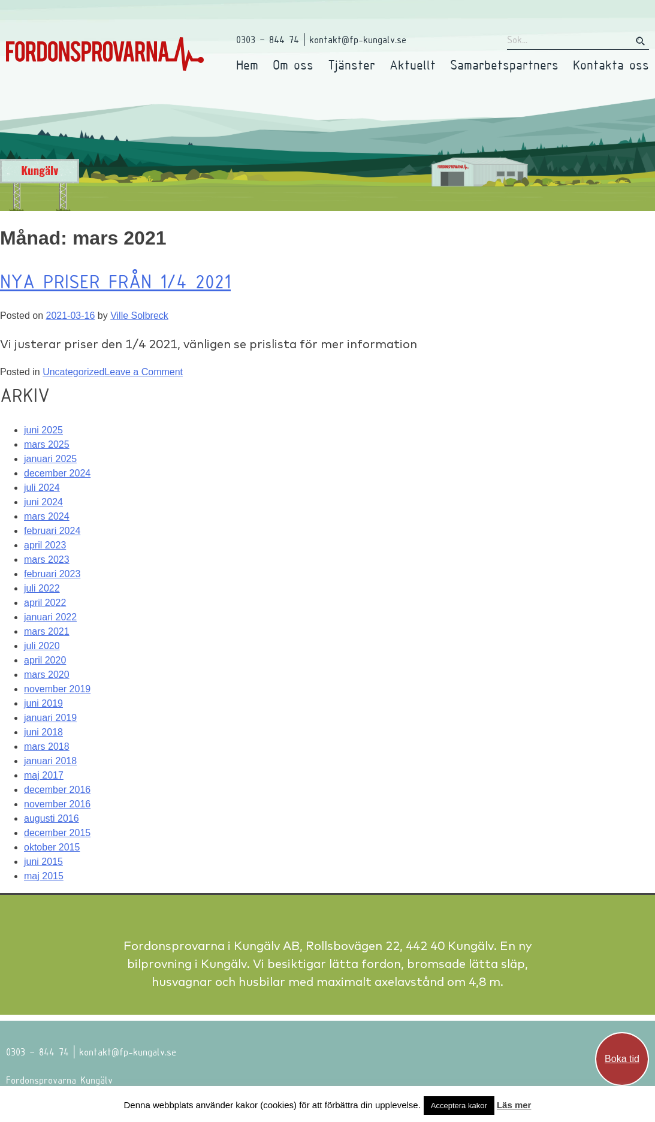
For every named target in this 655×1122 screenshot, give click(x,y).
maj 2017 (44, 775)
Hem (247, 64)
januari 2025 (50, 459)
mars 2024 (47, 516)
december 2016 (57, 790)
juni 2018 (43, 732)
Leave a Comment (143, 372)
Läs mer (514, 1105)
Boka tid (622, 1059)
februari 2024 (52, 531)
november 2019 (57, 689)
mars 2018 (47, 746)
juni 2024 (43, 502)
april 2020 (45, 660)
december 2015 (57, 833)
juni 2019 (43, 703)
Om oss (293, 64)
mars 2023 (47, 559)
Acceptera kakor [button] (459, 1105)
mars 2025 (47, 444)
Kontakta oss (611, 64)
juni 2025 (43, 430)
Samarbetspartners (504, 64)
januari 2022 (50, 617)
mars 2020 (47, 674)
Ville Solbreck (139, 315)
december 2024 (57, 473)
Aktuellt (413, 64)
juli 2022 (42, 588)
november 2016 (57, 804)
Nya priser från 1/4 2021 (115, 281)
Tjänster (351, 64)
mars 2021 (47, 631)
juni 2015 (43, 861)
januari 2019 (50, 718)
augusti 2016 (51, 818)
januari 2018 (50, 761)
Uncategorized (73, 372)
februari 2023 (52, 574)
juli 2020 (42, 646)
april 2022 (45, 603)
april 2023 (45, 545)
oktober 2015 (52, 847)
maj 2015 (44, 876)
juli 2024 (42, 487)
